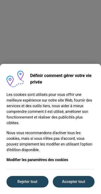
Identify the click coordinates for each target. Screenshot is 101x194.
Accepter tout (73, 181)
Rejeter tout (27, 181)
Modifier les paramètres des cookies (37, 160)
